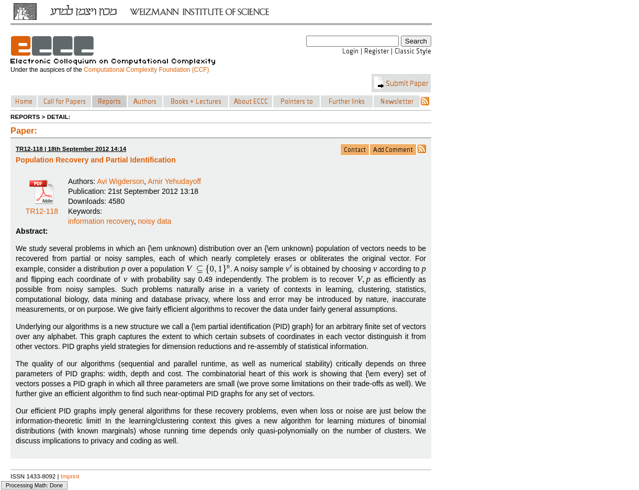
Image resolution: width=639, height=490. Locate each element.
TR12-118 (42, 207)
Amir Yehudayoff (174, 181)
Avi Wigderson (120, 181)
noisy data (155, 221)
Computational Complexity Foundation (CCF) (146, 69)
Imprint (70, 476)
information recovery (101, 221)
